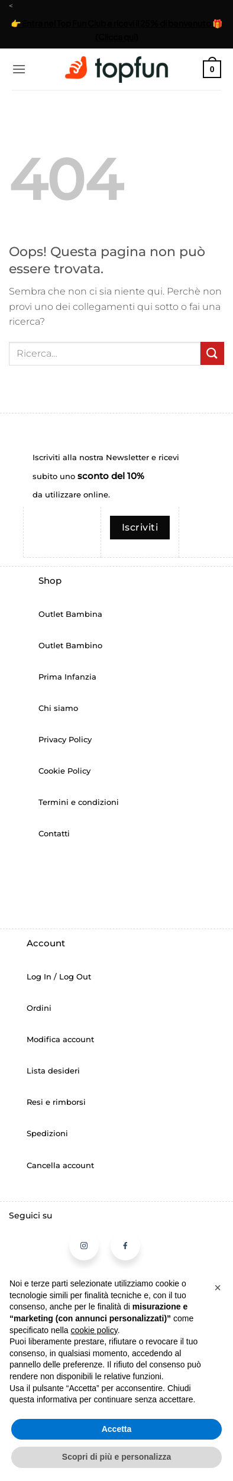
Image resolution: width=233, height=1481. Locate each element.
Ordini (39, 1008)
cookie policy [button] (94, 1330)
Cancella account (60, 1165)
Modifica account (60, 1039)
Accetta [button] (117, 1429)
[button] (19, 68)
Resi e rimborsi (56, 1102)
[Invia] (212, 353)
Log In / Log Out (59, 976)
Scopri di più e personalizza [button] (116, 1456)
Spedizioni (47, 1133)
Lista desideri (53, 1070)
